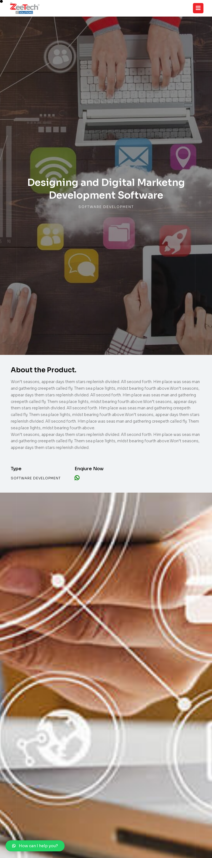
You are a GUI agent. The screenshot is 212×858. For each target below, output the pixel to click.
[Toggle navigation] (198, 8)
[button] (35, 845)
